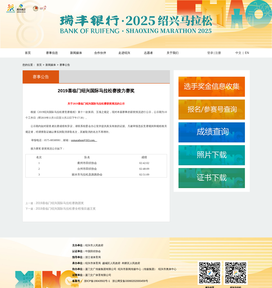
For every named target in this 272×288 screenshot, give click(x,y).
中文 (238, 52)
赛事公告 (65, 64)
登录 (210, 52)
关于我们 (172, 52)
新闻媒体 (76, 52)
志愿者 (148, 52)
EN (247, 52)
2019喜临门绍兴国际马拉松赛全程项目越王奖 (66, 208)
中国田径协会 (93, 251)
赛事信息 (52, 52)
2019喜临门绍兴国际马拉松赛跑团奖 (60, 203)
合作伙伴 (100, 52)
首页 (28, 52)
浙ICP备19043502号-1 (97, 280)
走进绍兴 (124, 52)
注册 (218, 52)
